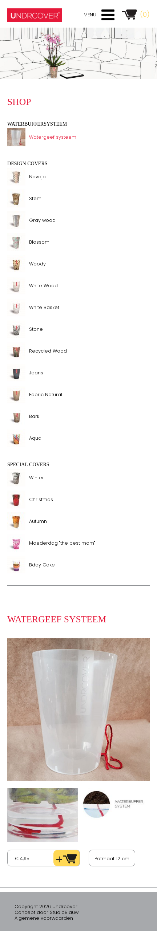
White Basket (44, 307)
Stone (36, 329)
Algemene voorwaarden (44, 918)
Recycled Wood (48, 351)
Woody (37, 264)
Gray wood (42, 220)
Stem (35, 198)
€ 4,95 (22, 858)
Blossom (39, 242)
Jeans (36, 373)
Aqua (35, 438)
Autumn (38, 521)
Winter (36, 478)
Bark (34, 416)
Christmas (41, 499)
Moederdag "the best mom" (62, 543)
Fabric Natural (45, 394)
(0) (145, 14)
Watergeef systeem (52, 137)
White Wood (43, 285)
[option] (78, 53)
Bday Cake (42, 565)
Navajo (37, 177)
